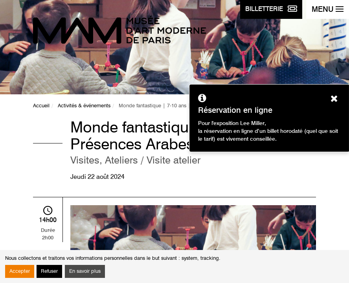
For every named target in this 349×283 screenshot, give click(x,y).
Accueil (41, 105)
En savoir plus (85, 271)
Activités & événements (84, 105)
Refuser (49, 271)
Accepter (19, 271)
